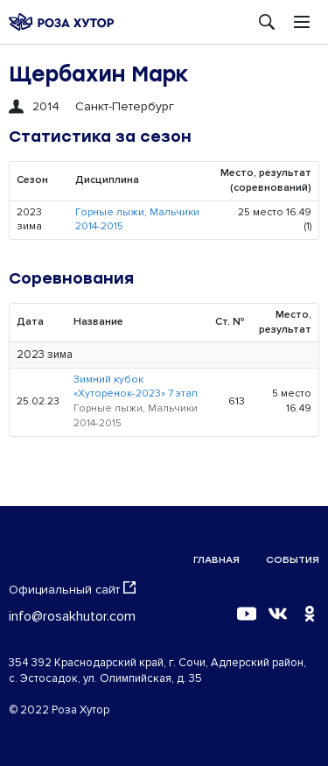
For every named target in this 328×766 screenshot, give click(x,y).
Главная (216, 560)
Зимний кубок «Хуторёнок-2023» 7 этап (135, 387)
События (292, 560)
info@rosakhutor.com (72, 616)
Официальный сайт (72, 589)
